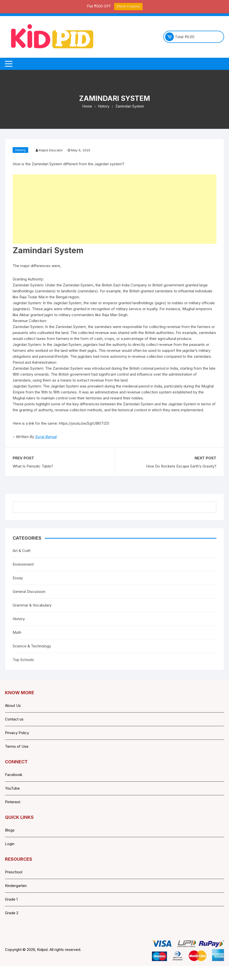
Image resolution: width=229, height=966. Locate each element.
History (20, 150)
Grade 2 (11, 913)
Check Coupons (128, 6)
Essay (18, 578)
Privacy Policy (17, 732)
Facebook (13, 774)
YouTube (12, 788)
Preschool (13, 872)
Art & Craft (21, 550)
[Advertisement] (115, 209)
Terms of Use (16, 746)
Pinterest (12, 802)
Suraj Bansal (46, 436)
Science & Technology (32, 646)
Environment (23, 564)
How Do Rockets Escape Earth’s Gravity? (181, 466)
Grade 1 (11, 899)
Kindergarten (16, 885)
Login (9, 843)
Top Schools (23, 659)
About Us (13, 705)
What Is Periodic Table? (33, 466)
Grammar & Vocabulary (32, 605)
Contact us (14, 719)
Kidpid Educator (51, 150)
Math (17, 632)
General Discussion (29, 591)
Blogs (10, 830)
